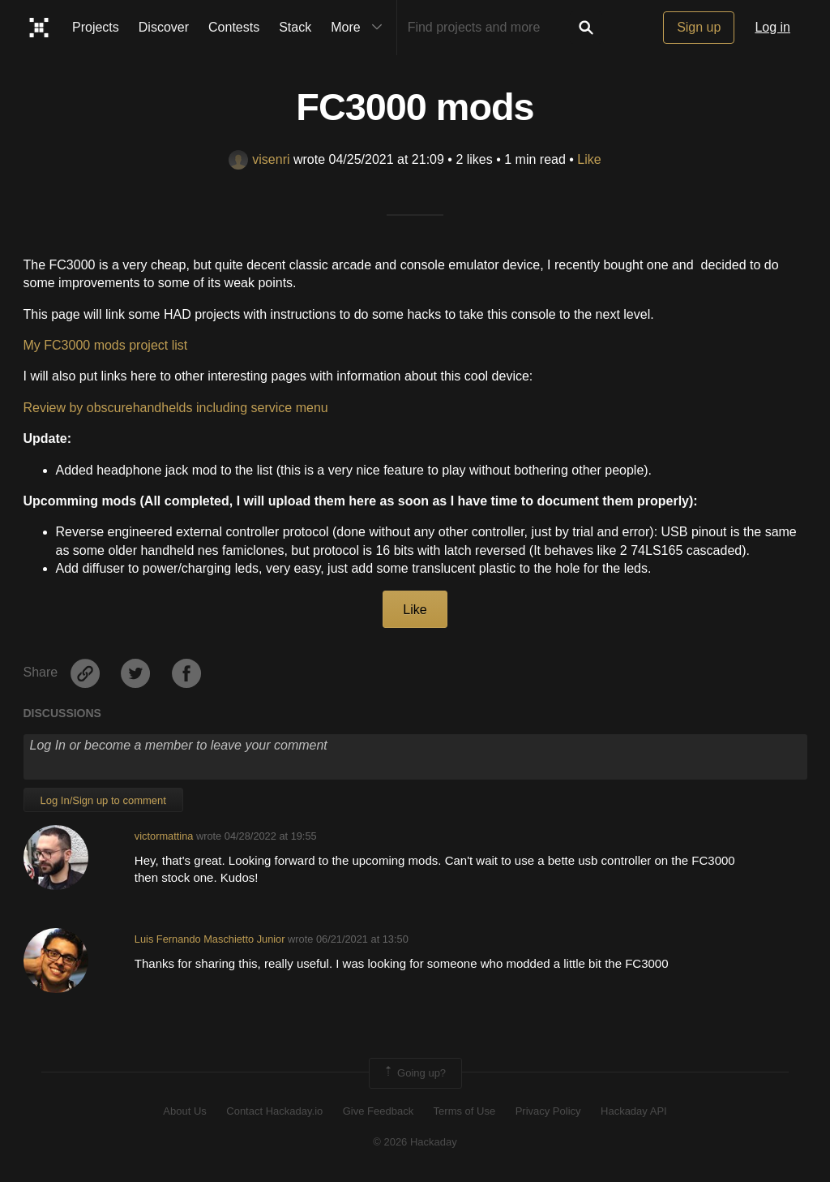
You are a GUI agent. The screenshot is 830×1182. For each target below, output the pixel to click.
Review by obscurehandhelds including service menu (176, 408)
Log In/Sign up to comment (103, 800)
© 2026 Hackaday (415, 1142)
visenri (259, 159)
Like (589, 159)
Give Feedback (378, 1111)
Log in (772, 27)
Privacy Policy (548, 1111)
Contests (233, 27)
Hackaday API (634, 1111)
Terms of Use (465, 1111)
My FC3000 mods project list (106, 345)
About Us (184, 1111)
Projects (95, 27)
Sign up (699, 27)
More (360, 27)
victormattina (164, 836)
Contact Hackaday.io (274, 1111)
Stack (295, 27)
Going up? (414, 1073)
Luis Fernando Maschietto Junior (210, 939)
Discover (164, 27)
